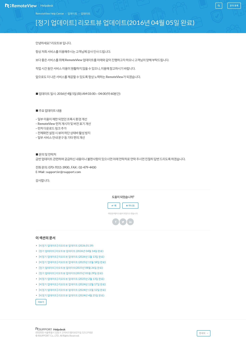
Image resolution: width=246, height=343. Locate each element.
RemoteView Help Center (50, 13)
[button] (114, 206)
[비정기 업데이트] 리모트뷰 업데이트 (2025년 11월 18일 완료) (72, 262)
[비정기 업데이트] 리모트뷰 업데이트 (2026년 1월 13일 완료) (71, 256)
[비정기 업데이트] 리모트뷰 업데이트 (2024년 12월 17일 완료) (72, 284)
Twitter (123, 221)
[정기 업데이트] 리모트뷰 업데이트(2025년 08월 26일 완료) (71, 267)
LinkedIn (130, 221)
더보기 (41, 302)
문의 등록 (234, 5)
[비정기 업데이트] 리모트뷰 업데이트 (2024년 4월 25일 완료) (71, 295)
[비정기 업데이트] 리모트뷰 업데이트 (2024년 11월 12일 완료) (72, 289)
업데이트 (72, 13)
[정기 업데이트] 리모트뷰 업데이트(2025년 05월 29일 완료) (71, 273)
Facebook (115, 221)
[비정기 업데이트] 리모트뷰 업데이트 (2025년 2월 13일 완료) (71, 278)
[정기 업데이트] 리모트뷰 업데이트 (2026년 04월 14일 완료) (71, 250)
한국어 (202, 333)
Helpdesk (46, 5)
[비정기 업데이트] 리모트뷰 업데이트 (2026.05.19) (66, 245)
